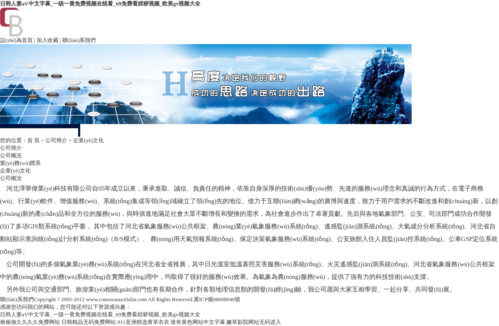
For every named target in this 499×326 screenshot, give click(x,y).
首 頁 (33, 140)
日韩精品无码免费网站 (88, 322)
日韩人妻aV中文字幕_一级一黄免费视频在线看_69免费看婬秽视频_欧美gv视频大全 (100, 3)
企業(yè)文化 (15, 170)
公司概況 (11, 155)
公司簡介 (56, 140)
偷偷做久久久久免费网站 (30, 322)
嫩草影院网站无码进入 (253, 322)
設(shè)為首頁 (16, 40)
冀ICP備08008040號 (217, 299)
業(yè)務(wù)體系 (20, 163)
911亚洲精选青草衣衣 (143, 322)
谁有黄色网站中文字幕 (198, 322)
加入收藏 (47, 40)
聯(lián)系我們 (79, 40)
